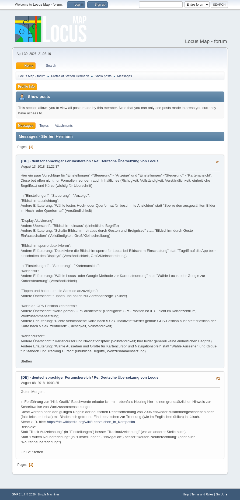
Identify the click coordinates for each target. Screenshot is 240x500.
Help (186, 494)
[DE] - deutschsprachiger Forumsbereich (56, 161)
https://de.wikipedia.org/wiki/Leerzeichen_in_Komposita (91, 422)
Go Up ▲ (222, 494)
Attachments (64, 126)
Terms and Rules (202, 494)
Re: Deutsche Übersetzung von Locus (126, 161)
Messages (25, 126)
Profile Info (26, 87)
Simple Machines (48, 494)
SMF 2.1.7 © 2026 (24, 494)
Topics (44, 126)
